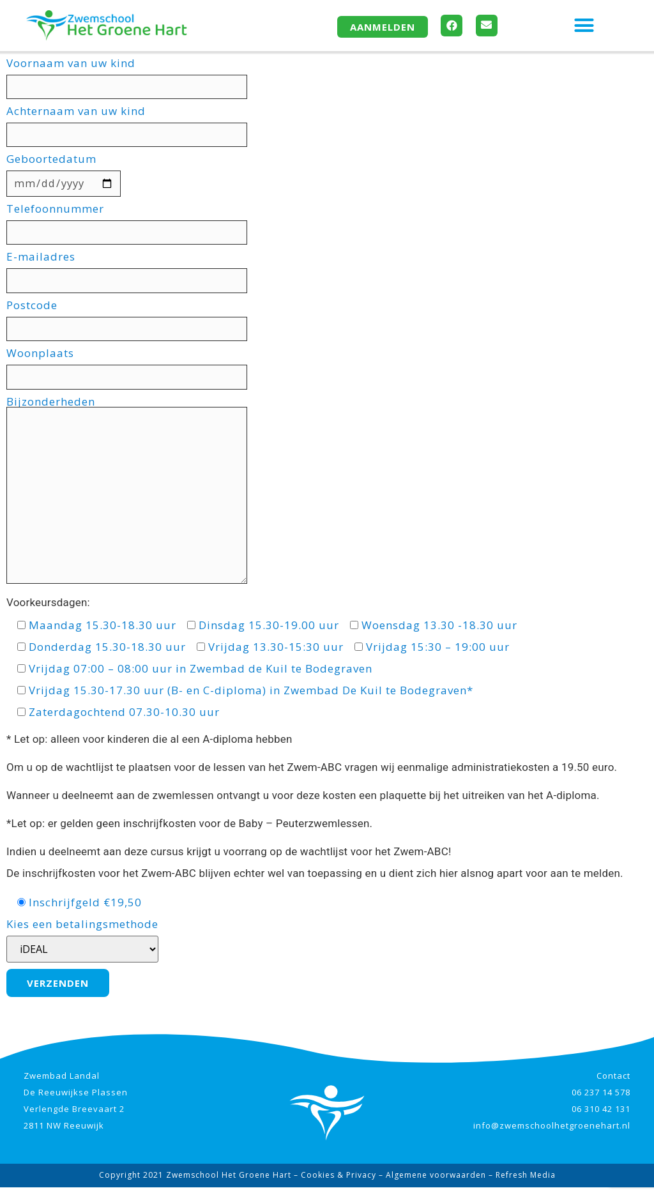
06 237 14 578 (601, 1100)
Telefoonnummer (133, 222)
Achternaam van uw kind (133, 124)
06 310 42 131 (601, 1116)
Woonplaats (133, 369)
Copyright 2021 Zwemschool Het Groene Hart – (200, 1182)
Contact (613, 1083)
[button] (584, 26)
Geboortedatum (66, 173)
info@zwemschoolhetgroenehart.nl (551, 1133)
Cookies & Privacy (338, 1182)
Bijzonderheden (133, 496)
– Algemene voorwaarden (431, 1182)
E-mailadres (133, 271)
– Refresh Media (521, 1182)
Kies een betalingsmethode (82, 948)
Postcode (133, 320)
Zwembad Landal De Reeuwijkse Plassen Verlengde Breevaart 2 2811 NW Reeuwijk (76, 1108)
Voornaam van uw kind (133, 76)
